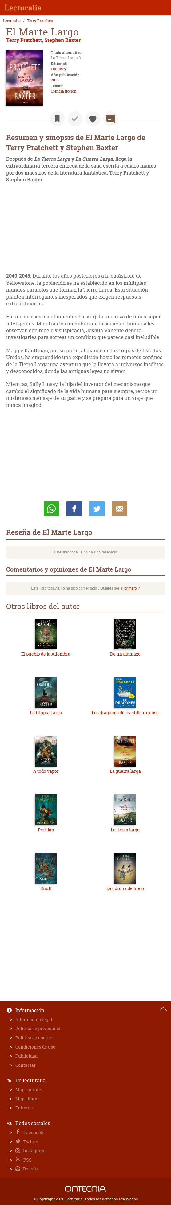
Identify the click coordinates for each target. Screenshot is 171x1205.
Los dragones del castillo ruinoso (125, 712)
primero (130, 588)
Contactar (25, 1065)
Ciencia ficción (64, 91)
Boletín (30, 1169)
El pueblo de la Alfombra (45, 654)
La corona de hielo (125, 888)
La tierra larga (125, 830)
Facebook (33, 1132)
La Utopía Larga (46, 712)
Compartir (74, 508)
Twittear (97, 508)
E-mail (119, 508)
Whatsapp (51, 508)
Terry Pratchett (40, 21)
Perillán (46, 830)
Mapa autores (29, 1089)
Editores (24, 1108)
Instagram (33, 1150)
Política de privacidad (37, 1028)
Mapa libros (27, 1099)
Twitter (30, 1142)
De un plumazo (125, 654)
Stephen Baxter (62, 40)
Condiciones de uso (35, 1047)
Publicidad (26, 1056)
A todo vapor (46, 771)
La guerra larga (125, 771)
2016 (55, 80)
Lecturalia (12, 21)
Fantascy (59, 69)
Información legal (33, 1019)
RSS (27, 1160)
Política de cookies (34, 1038)
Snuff (46, 888)
